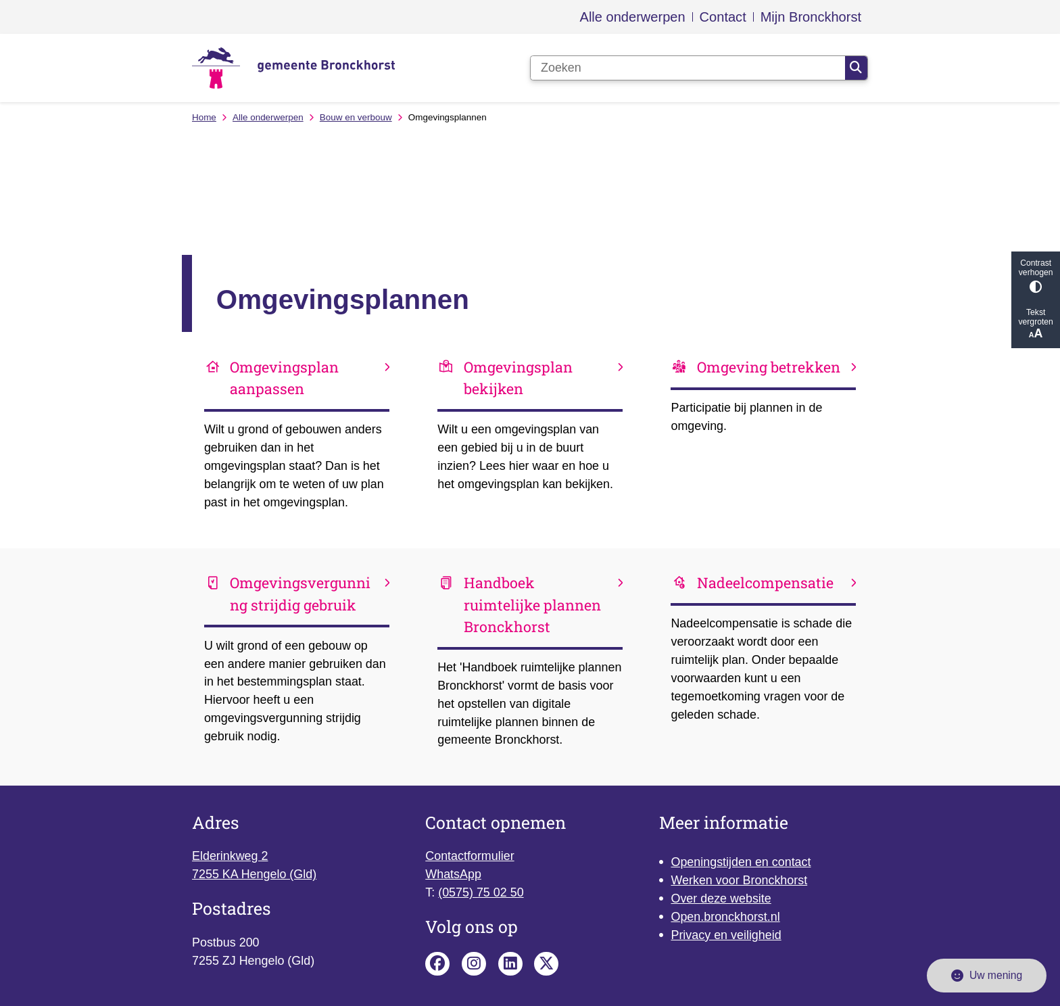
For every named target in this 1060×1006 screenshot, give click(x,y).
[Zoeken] (688, 68)
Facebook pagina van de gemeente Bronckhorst (437, 964)
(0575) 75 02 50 (480, 892)
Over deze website (721, 898)
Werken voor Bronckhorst (739, 880)
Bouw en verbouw (356, 117)
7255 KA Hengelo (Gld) (254, 874)
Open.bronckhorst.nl (725, 917)
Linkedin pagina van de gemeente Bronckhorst (510, 964)
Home (204, 117)
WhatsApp (453, 874)
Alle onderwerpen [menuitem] (632, 16)
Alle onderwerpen (268, 117)
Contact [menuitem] (723, 16)
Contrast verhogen (1035, 275)
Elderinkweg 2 (230, 856)
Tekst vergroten (1035, 324)
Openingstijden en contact (741, 862)
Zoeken (856, 68)
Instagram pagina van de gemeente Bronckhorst (474, 964)
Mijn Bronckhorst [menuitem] (811, 16)
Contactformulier (469, 856)
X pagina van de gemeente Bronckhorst (546, 964)
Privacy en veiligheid (726, 935)
